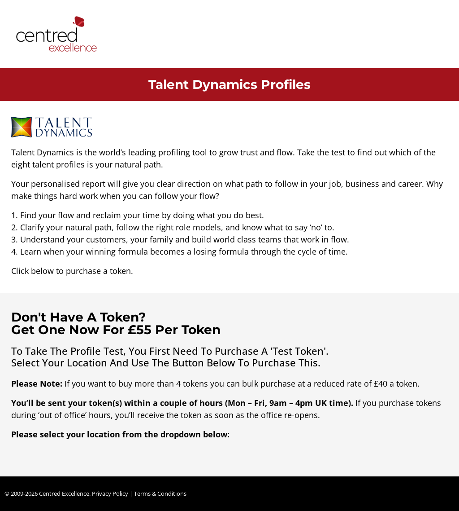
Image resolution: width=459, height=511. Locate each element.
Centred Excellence (64, 493)
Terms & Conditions (160, 493)
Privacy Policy (110, 493)
